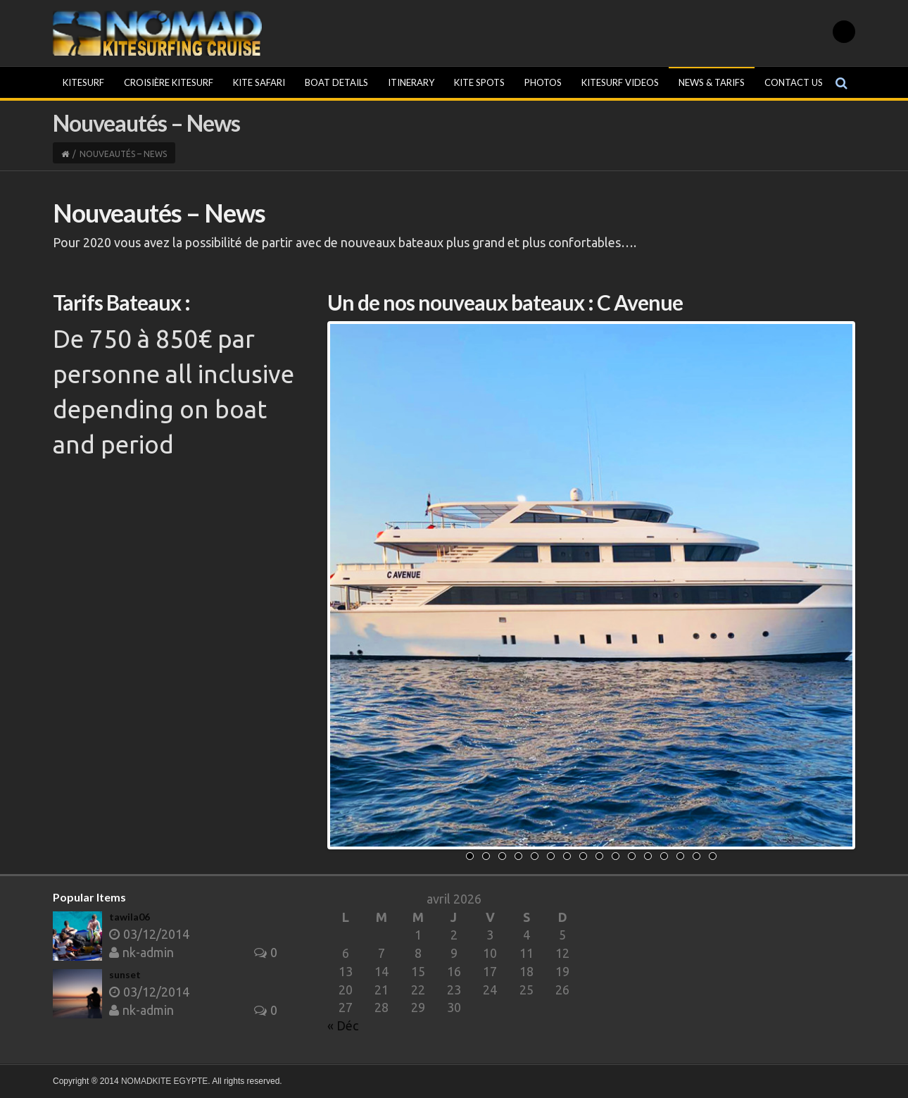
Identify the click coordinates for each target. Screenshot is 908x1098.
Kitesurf (83, 82)
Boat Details (336, 82)
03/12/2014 (149, 934)
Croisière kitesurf (168, 82)
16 (713, 856)
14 (680, 856)
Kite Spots (479, 82)
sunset (125, 974)
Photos (543, 82)
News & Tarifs (712, 82)
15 (696, 856)
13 (664, 856)
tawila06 (129, 917)
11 (632, 856)
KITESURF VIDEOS (620, 82)
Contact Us (793, 82)
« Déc (342, 1025)
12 (648, 856)
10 (615, 856)
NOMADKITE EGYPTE (164, 1081)
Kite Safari (259, 82)
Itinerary (411, 82)
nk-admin (141, 952)
